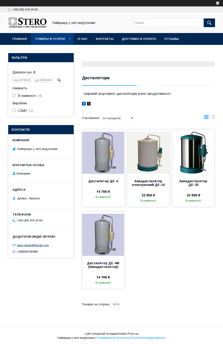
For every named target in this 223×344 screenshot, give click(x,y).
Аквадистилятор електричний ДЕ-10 (148, 183)
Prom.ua (133, 333)
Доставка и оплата (139, 39)
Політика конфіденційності (148, 337)
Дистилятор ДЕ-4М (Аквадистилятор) (103, 265)
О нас (83, 39)
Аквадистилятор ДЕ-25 (193, 183)
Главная (19, 39)
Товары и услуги (50, 39)
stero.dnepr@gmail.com (33, 245)
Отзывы (171, 39)
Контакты (105, 39)
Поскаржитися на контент (112, 337)
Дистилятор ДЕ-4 (103, 181)
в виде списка (213, 118)
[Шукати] (209, 22)
